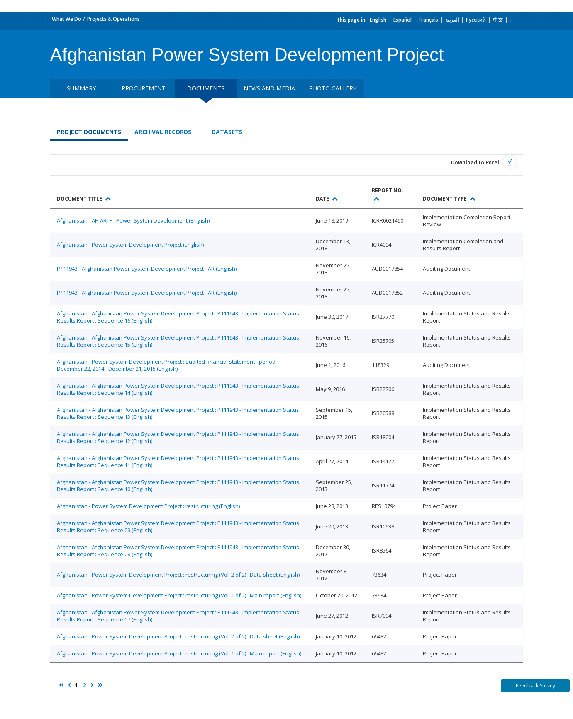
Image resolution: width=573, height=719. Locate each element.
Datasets (227, 132)
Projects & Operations (113, 18)
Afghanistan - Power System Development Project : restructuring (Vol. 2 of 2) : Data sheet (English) (178, 574)
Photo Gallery (332, 88)
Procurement (144, 88)
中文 (498, 19)
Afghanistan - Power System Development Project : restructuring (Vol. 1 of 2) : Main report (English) (179, 595)
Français (428, 19)
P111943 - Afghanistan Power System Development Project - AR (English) (147, 268)
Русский (476, 19)
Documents (205, 88)
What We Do (66, 18)
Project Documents (89, 132)
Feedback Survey (535, 685)
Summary (81, 88)
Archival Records (162, 132)
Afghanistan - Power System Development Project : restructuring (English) (148, 506)
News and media (269, 88)
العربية (452, 19)
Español (402, 19)
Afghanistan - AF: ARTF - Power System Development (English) (133, 220)
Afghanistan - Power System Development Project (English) (130, 244)
